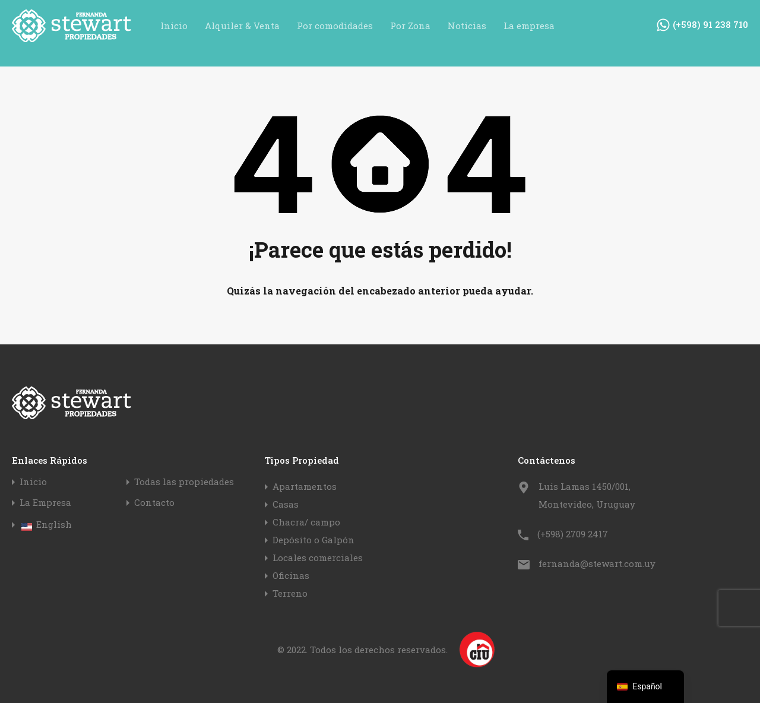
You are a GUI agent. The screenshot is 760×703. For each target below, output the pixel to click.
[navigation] (645, 686)
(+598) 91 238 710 (710, 24)
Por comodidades (335, 25)
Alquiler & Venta (242, 25)
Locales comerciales (318, 557)
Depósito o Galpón (313, 540)
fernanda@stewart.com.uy (597, 563)
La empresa (529, 25)
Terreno (290, 593)
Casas (286, 504)
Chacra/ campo (306, 522)
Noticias (467, 25)
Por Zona (410, 25)
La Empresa (45, 502)
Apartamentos (305, 486)
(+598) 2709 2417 (572, 534)
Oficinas (291, 575)
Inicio (174, 25)
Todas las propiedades (184, 481)
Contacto (154, 502)
